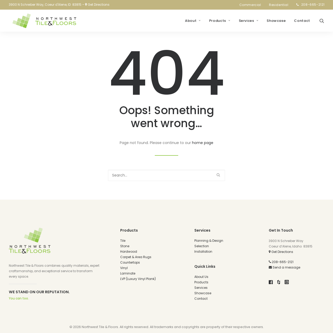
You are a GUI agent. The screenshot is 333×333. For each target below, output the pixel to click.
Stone (124, 246)
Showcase (276, 22)
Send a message (284, 267)
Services (249, 22)
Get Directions (281, 252)
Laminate (127, 273)
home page (202, 142)
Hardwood (128, 251)
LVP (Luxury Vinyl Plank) (138, 279)
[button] (321, 22)
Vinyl (124, 268)
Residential (280, 5)
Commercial (251, 5)
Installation (203, 251)
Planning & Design (208, 240)
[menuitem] (252, 5)
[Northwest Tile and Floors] (43, 22)
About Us (201, 277)
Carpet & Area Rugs (135, 257)
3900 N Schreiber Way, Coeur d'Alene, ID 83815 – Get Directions (59, 4)
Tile (122, 240)
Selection (201, 246)
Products (219, 22)
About (193, 22)
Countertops (130, 262)
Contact (302, 22)
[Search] (166, 175)
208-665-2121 (313, 4)
